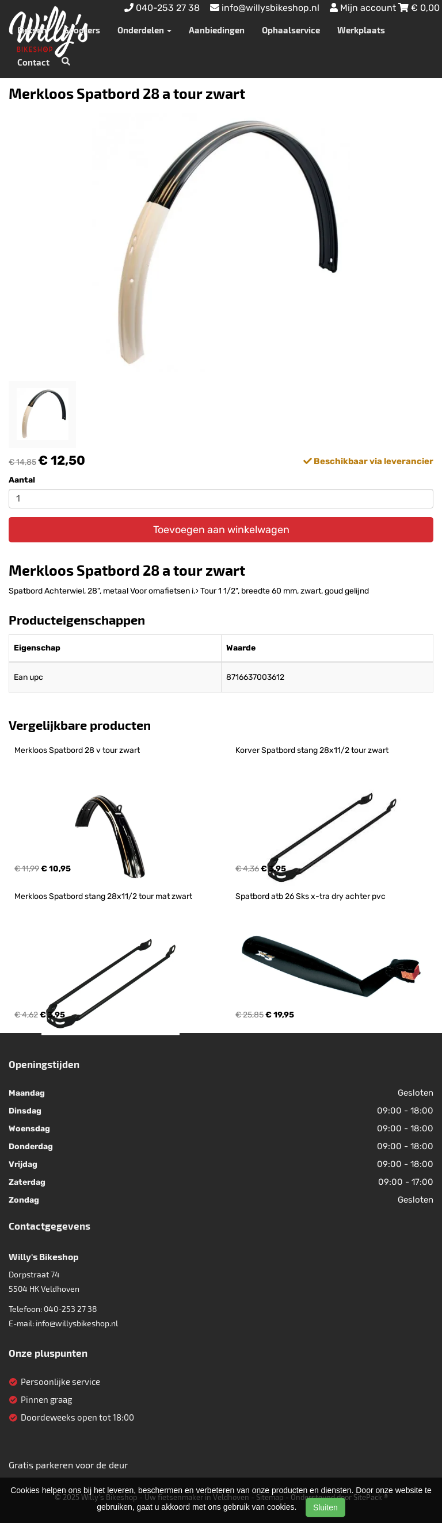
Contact (33, 62)
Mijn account (364, 7)
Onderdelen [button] (144, 30)
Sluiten (325, 1507)
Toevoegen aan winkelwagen (221, 529)
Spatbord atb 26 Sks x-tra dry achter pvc (310, 896)
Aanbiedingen (217, 30)
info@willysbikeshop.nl (77, 1323)
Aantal (22, 480)
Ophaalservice (291, 30)
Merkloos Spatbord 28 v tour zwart (77, 750)
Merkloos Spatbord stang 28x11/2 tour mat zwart (103, 896)
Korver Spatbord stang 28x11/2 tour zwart (311, 750)
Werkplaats (361, 30)
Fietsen (32, 30)
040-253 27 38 (70, 1309)
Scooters (82, 30)
